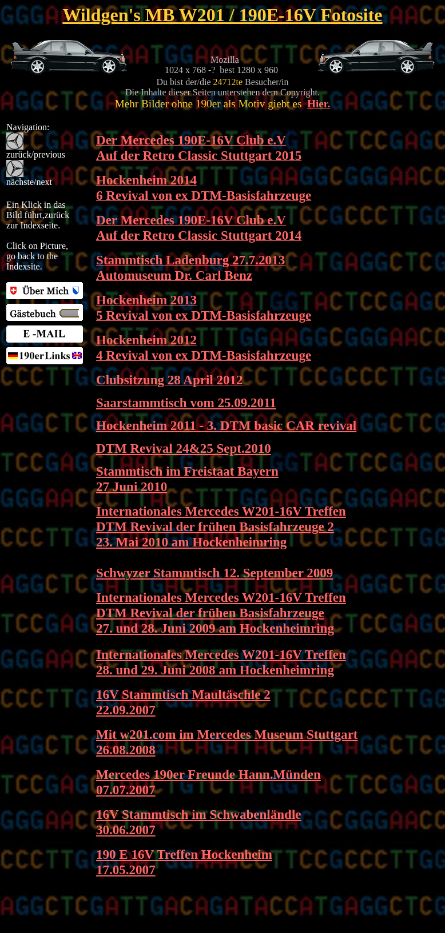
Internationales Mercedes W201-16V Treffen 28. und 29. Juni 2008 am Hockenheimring (221, 662)
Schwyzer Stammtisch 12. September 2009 (214, 572)
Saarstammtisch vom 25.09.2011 (186, 402)
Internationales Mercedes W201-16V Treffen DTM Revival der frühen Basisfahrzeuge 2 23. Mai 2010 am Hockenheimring (221, 526)
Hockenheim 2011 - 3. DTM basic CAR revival (226, 425)
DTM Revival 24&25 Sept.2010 (183, 448)
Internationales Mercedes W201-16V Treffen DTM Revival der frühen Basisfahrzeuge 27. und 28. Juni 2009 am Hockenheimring (221, 613)
